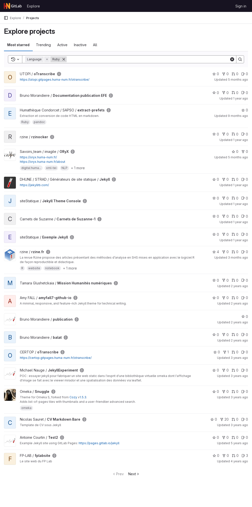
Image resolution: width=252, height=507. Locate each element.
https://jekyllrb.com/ (34, 185)
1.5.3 (83, 397)
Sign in (240, 6)
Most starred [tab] (18, 45)
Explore (33, 6)
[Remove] (64, 59)
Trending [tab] (43, 45)
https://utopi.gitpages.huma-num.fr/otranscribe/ (54, 79)
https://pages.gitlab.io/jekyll (99, 443)
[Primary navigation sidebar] (6, 18)
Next (134, 474)
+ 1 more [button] (78, 168)
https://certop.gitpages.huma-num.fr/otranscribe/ (56, 358)
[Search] (148, 59)
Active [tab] (62, 45)
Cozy (73, 397)
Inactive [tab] (80, 45)
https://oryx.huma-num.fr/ (38, 157)
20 (224, 419)
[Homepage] (13, 6)
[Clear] (232, 59)
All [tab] (95, 45)
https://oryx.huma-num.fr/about (42, 162)
